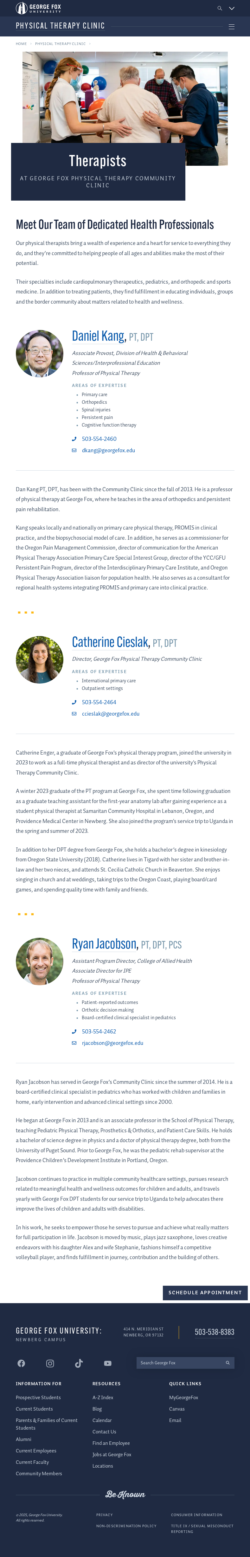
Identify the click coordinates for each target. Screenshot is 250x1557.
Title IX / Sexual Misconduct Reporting (202, 1529)
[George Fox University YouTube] (108, 1363)
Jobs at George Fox (112, 1454)
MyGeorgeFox (183, 1397)
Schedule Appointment (205, 1293)
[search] (227, 1362)
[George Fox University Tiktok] (79, 1363)
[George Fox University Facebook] (21, 1363)
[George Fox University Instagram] (50, 1363)
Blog (97, 1409)
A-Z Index (103, 1397)
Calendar (102, 1420)
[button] (219, 8)
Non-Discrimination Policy (126, 1526)
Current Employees (36, 1451)
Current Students (34, 1409)
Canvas (177, 1409)
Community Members (39, 1474)
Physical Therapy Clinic (60, 26)
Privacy (104, 1515)
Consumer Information (196, 1515)
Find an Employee (111, 1443)
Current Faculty (32, 1462)
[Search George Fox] (179, 1362)
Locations (103, 1466)
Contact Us (104, 1432)
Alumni (23, 1440)
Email (175, 1420)
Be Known (125, 1495)
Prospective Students (38, 1397)
